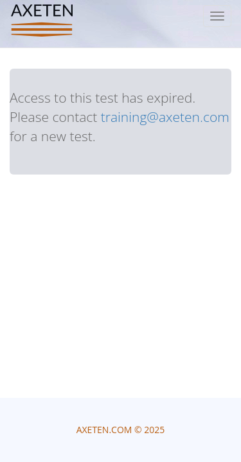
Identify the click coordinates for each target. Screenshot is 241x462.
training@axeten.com (165, 117)
